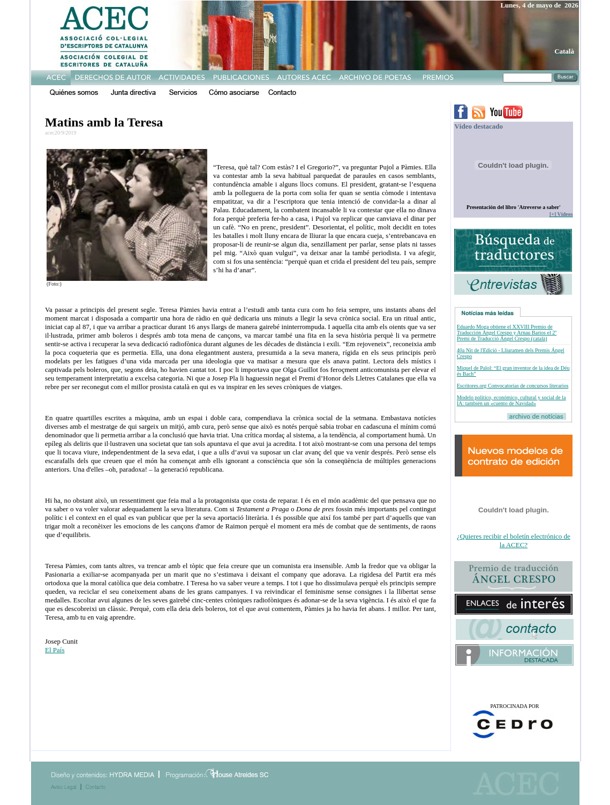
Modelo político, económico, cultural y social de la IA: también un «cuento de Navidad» (511, 400)
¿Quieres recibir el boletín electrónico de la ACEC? (513, 540)
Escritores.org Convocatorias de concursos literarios (512, 386)
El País (54, 650)
